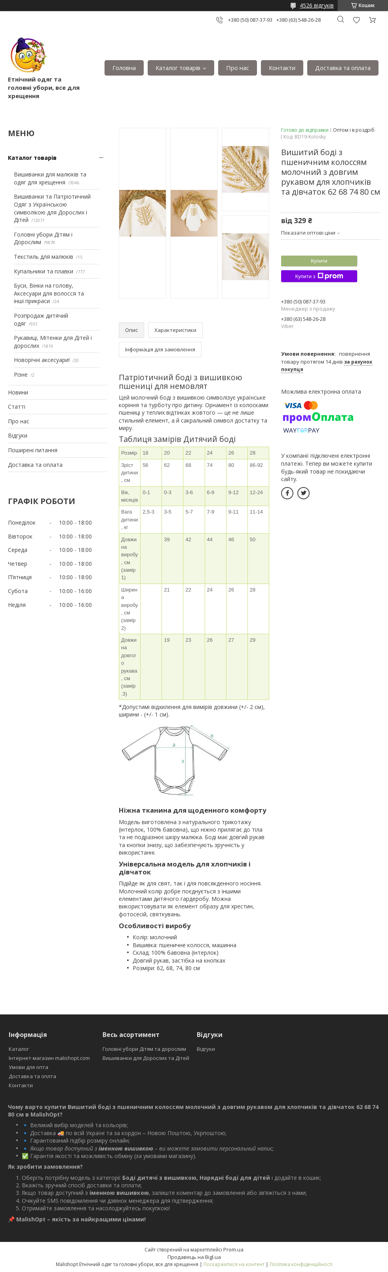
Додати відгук (356, 20)
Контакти (282, 68)
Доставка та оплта (32, 1076)
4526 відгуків (317, 5)
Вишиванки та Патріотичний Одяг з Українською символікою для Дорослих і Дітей (52, 208)
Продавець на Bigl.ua (194, 1257)
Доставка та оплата (343, 68)
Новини (18, 392)
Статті (16, 406)
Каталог (19, 1048)
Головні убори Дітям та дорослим (144, 1048)
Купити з (319, 276)
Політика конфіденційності (301, 1264)
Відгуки (17, 435)
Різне (21, 374)
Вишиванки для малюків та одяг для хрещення (50, 178)
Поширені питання (32, 450)
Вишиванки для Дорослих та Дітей (146, 1058)
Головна (124, 68)
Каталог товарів (178, 68)
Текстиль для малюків (43, 256)
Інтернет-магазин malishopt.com (49, 1058)
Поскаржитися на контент (234, 1264)
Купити (319, 261)
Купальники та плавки (43, 271)
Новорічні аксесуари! (42, 360)
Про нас (237, 68)
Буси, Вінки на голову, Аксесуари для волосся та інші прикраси (49, 293)
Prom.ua (233, 1249)
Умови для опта (28, 1067)
